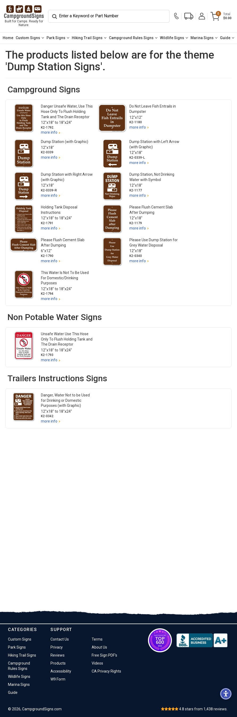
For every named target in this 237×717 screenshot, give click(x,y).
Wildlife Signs (172, 38)
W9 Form (57, 679)
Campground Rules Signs (131, 38)
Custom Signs (28, 38)
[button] (226, 694)
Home (8, 38)
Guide (225, 38)
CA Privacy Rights (106, 671)
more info (49, 132)
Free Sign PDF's (104, 655)
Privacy (56, 647)
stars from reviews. (203, 709)
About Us (99, 647)
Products (58, 663)
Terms (97, 639)
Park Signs (55, 38)
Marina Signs (202, 38)
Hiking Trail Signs (87, 38)
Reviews (57, 655)
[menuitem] (7, 38)
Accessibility (60, 671)
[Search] (109, 16)
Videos (97, 663)
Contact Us (59, 639)
